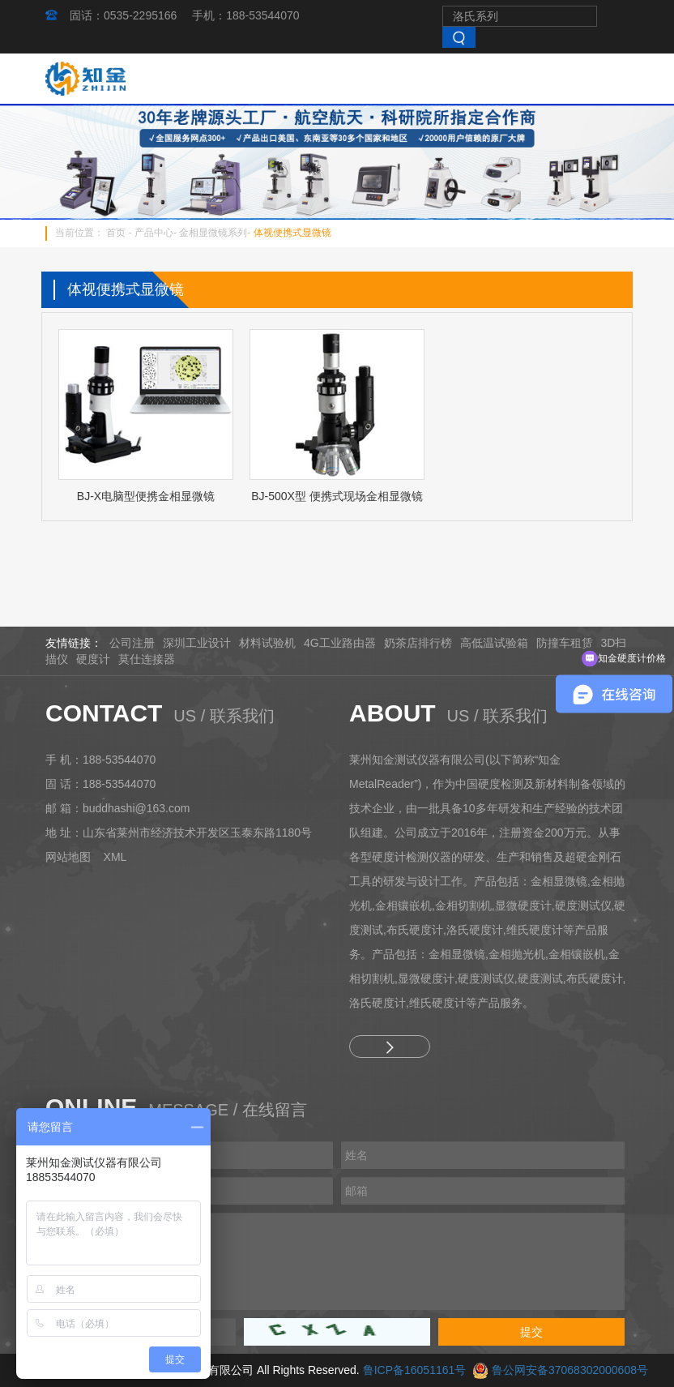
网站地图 (68, 856)
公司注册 (132, 642)
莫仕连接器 (146, 659)
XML (115, 856)
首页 (116, 232)
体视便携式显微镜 (292, 232)
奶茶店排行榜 (418, 642)
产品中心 (153, 232)
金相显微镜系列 (213, 232)
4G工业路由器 (340, 642)
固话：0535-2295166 (123, 15)
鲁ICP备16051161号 (415, 1369)
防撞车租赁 (564, 642)
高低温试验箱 (494, 642)
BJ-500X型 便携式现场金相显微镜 (337, 496)
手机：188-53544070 (245, 15)
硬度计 (93, 659)
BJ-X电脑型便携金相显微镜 (146, 496)
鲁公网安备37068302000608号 (570, 1369)
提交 (531, 1331)
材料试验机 (267, 642)
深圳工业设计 (197, 642)
